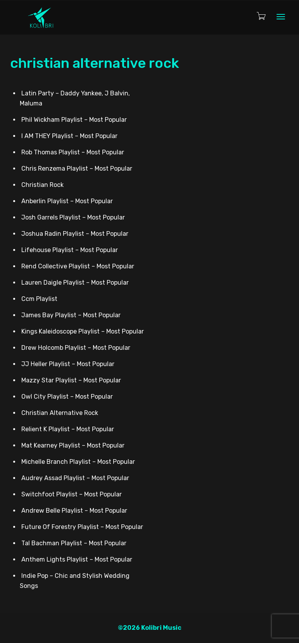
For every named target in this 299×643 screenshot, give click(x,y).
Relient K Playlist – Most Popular (67, 429)
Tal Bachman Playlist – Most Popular (73, 543)
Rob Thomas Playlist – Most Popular (72, 152)
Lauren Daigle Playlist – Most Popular (75, 282)
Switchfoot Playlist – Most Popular (71, 494)
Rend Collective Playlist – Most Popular (77, 266)
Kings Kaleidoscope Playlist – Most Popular (82, 331)
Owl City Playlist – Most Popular (67, 396)
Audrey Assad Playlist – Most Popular (75, 478)
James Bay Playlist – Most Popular (71, 315)
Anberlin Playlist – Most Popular (67, 201)
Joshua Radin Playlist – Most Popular (74, 233)
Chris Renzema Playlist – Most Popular (76, 168)
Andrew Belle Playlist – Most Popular (74, 510)
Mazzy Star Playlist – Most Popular (71, 380)
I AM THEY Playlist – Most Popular (69, 136)
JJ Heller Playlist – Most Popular (67, 364)
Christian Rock (42, 184)
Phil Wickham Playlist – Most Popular (74, 119)
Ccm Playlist (39, 298)
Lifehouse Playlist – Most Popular (69, 250)
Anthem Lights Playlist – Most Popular (76, 559)
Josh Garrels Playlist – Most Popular (73, 217)
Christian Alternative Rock (59, 413)
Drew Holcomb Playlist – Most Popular (75, 347)
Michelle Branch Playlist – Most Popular (78, 461)
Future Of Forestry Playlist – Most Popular (82, 527)
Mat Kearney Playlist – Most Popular (72, 445)
